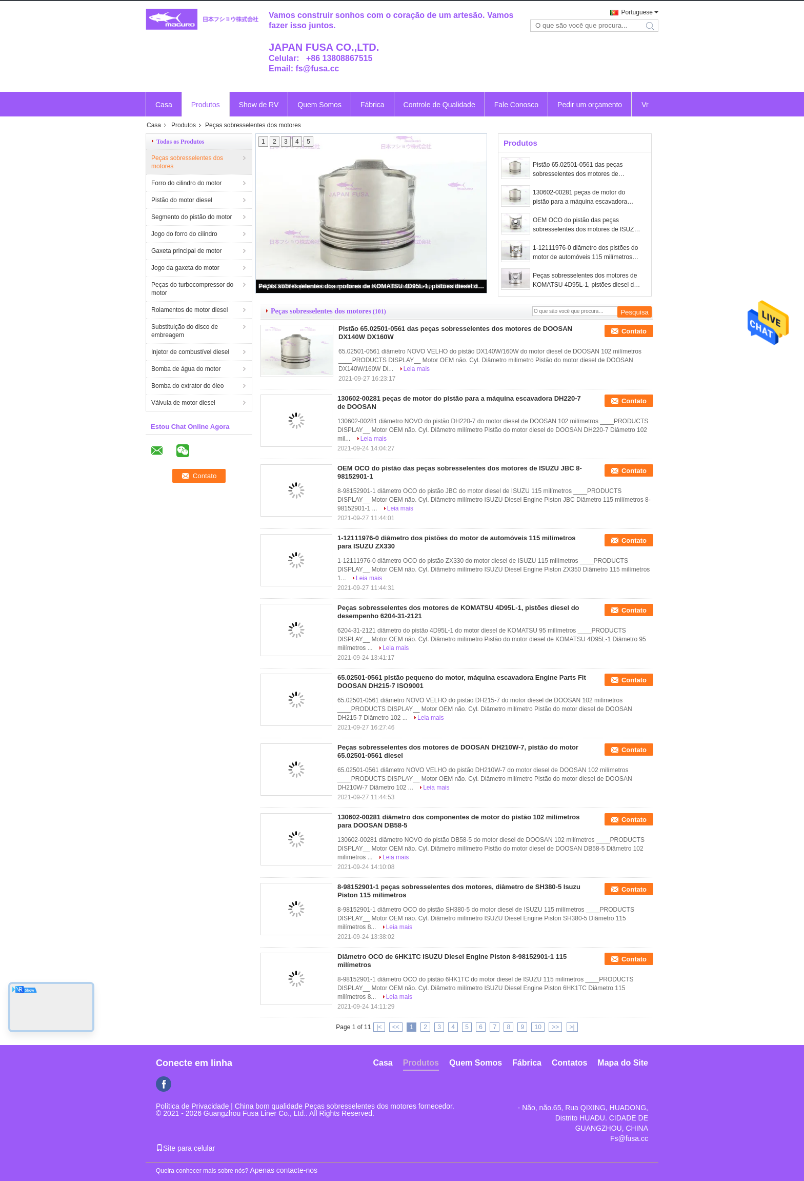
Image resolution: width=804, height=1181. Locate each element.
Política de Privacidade (192, 1106)
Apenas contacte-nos (283, 1170)
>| (572, 1027)
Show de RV (259, 105)
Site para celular (185, 1148)
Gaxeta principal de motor (186, 250)
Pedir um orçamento (589, 105)
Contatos (569, 1062)
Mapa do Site (622, 1062)
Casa (163, 105)
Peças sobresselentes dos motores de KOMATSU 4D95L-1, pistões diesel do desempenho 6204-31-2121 (371, 286)
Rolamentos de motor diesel (189, 309)
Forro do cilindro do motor (186, 183)
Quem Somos (319, 105)
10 (537, 1027)
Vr (644, 105)
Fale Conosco (516, 105)
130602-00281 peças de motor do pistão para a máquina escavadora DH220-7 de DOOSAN (580, 197)
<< (395, 1027)
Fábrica (372, 105)
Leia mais (417, 368)
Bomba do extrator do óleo (187, 385)
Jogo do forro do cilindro (184, 234)
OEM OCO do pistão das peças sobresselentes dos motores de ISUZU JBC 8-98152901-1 (585, 225)
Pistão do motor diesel (181, 200)
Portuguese (637, 12)
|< (378, 1027)
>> (555, 1027)
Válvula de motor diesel (183, 402)
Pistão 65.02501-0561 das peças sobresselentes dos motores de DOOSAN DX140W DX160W (577, 170)
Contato (634, 331)
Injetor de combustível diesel (190, 352)
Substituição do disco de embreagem (184, 331)
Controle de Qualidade (439, 105)
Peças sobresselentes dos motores (187, 162)
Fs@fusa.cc (629, 1138)
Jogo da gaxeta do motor (185, 267)
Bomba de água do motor (185, 368)
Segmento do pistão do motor (191, 217)
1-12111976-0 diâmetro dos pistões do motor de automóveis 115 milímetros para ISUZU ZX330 (585, 253)
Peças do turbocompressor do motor (192, 289)
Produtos (205, 105)
